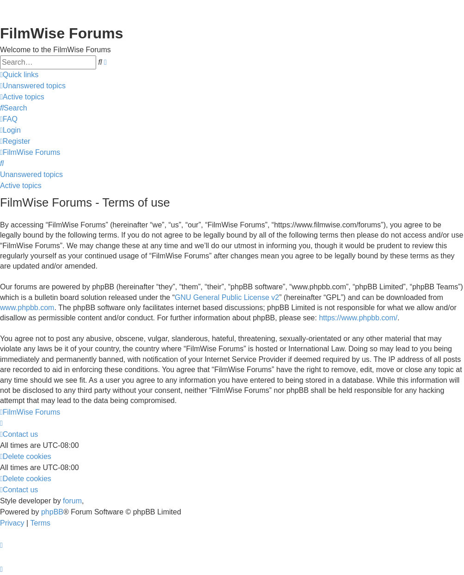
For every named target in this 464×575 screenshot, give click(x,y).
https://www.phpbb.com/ (358, 318)
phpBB (52, 512)
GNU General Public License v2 (227, 297)
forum (72, 501)
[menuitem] (33, 86)
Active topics (21, 186)
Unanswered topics (31, 174)
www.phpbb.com (27, 308)
